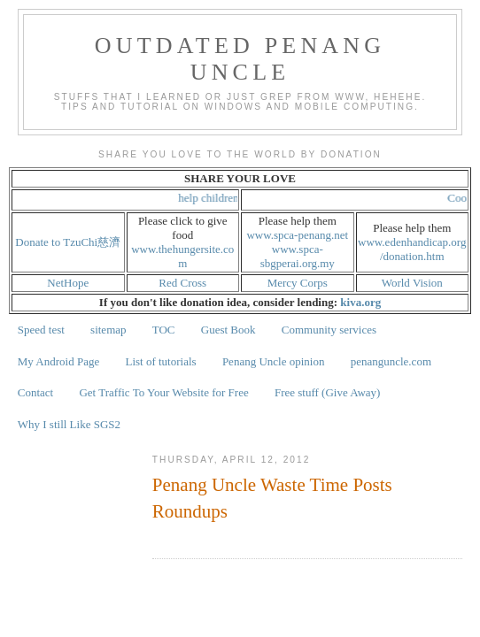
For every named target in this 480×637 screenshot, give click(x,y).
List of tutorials (160, 361)
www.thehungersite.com (182, 256)
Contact (35, 392)
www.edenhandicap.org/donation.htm (412, 249)
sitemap (108, 329)
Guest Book (228, 329)
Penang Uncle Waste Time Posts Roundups (272, 497)
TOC (163, 329)
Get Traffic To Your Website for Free (163, 392)
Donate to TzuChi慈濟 (67, 242)
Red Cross (182, 282)
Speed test (41, 329)
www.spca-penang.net (297, 235)
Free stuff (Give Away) (328, 392)
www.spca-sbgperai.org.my (297, 256)
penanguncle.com (391, 361)
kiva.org (360, 302)
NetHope (68, 282)
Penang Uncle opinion (273, 361)
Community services (329, 329)
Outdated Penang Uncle (240, 59)
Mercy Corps (297, 282)
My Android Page (58, 361)
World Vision (412, 282)
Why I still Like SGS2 (69, 424)
